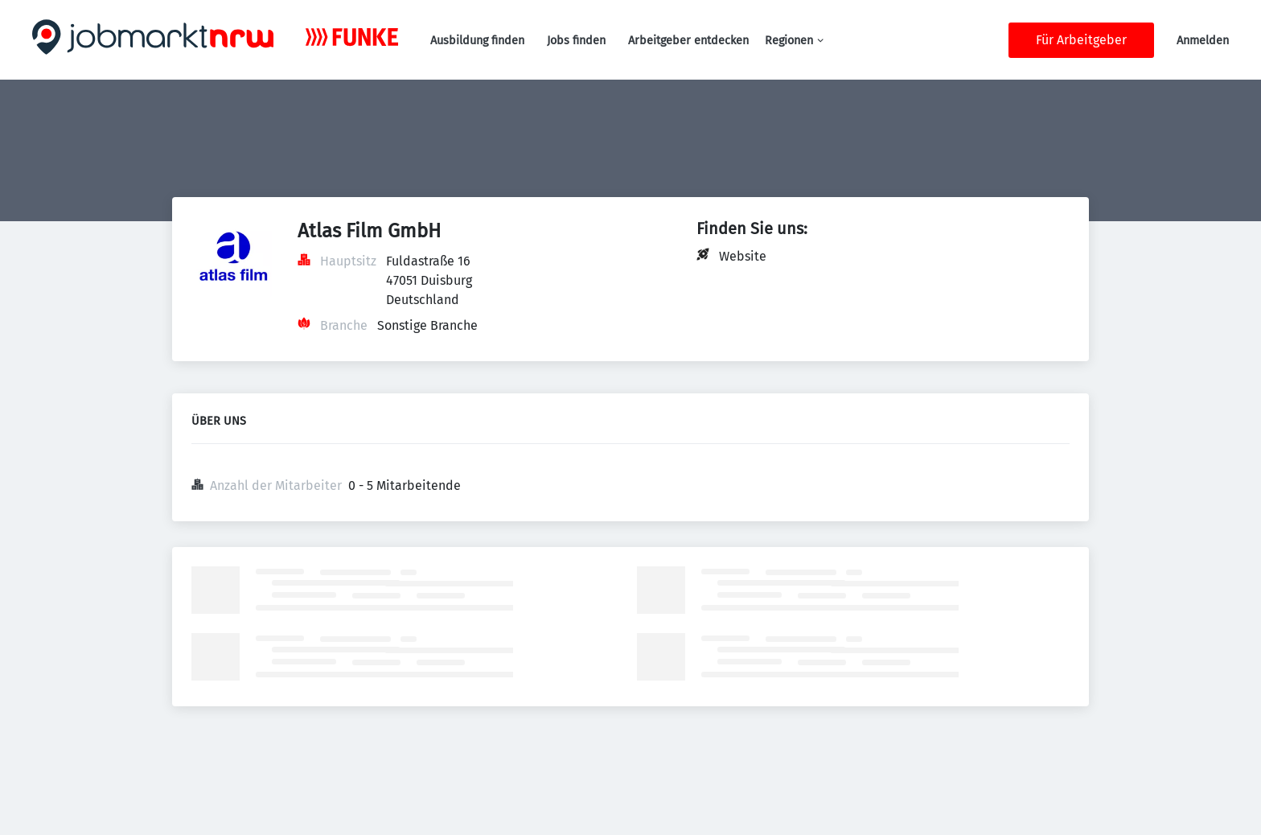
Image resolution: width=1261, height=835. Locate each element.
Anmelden (1203, 40)
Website (742, 256)
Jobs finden (576, 40)
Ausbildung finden (477, 40)
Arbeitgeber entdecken (688, 40)
